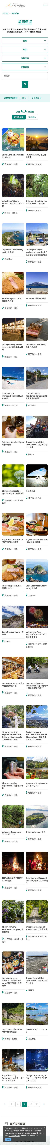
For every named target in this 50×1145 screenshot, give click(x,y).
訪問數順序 (18, 117)
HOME (5, 13)
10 (30, 1104)
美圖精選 (15, 13)
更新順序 (32, 117)
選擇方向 (25, 67)
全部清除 (36, 98)
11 (37, 1104)
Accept (8, 1139)
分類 (25, 40)
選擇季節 (25, 58)
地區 (25, 49)
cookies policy (14, 1135)
